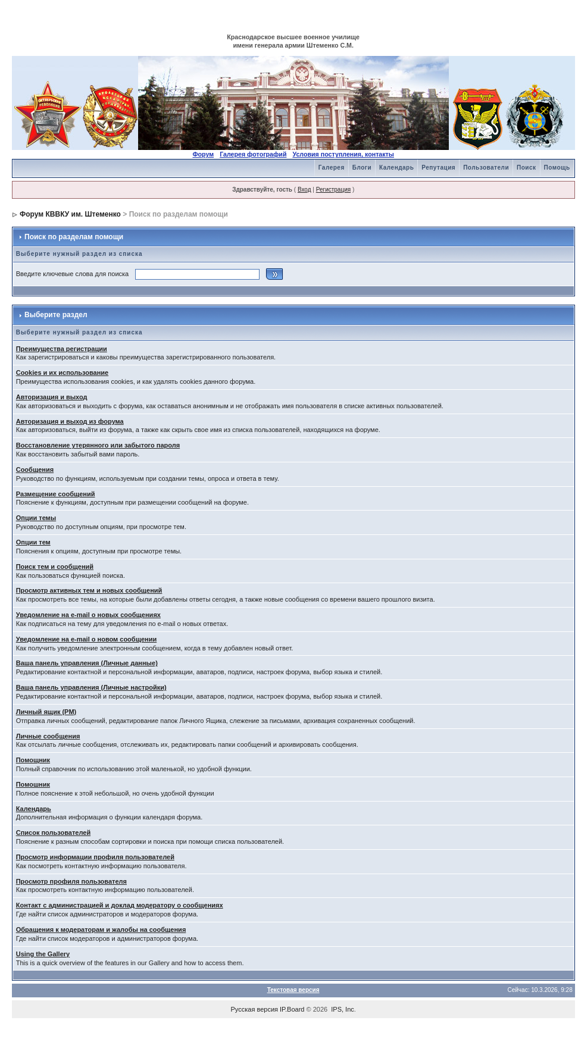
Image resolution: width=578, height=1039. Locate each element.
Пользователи (486, 167)
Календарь (396, 167)
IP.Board (292, 1009)
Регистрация (333, 189)
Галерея (331, 167)
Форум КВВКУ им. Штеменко (70, 214)
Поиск (526, 167)
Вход (304, 189)
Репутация (438, 167)
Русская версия (254, 1009)
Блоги (361, 167)
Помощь (557, 167)
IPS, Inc (342, 1009)
